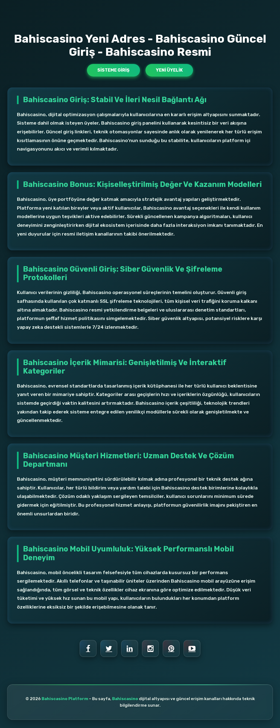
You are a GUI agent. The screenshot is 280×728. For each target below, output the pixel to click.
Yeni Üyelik (169, 70)
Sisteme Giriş (113, 70)
